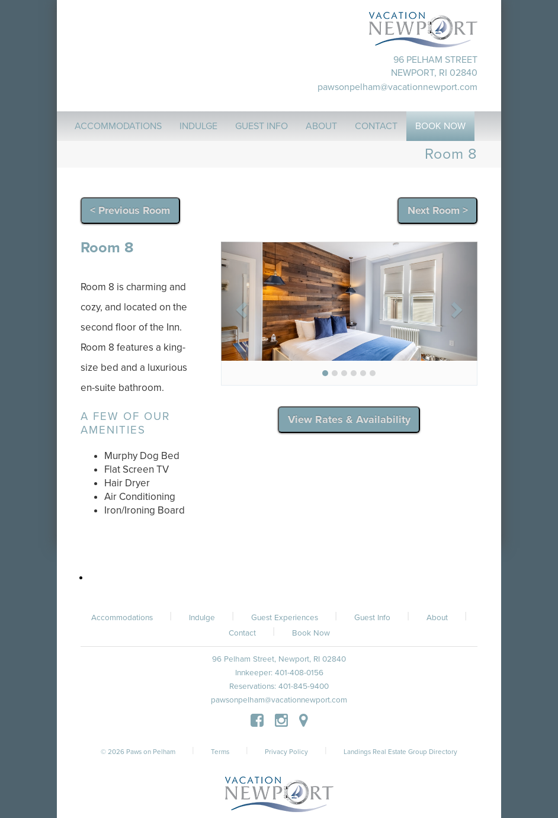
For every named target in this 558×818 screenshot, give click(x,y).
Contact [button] (376, 126)
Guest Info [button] (261, 126)
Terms (220, 752)
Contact (242, 633)
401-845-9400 (303, 686)
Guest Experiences (284, 618)
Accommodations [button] (118, 126)
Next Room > (438, 210)
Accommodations (122, 618)
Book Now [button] (440, 126)
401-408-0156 (299, 673)
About (437, 618)
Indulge (202, 618)
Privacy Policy (286, 752)
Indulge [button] (198, 126)
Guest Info (372, 618)
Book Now (311, 633)
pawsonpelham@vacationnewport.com (397, 87)
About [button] (321, 126)
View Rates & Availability (349, 419)
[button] (240, 306)
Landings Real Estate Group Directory (400, 752)
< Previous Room (130, 210)
